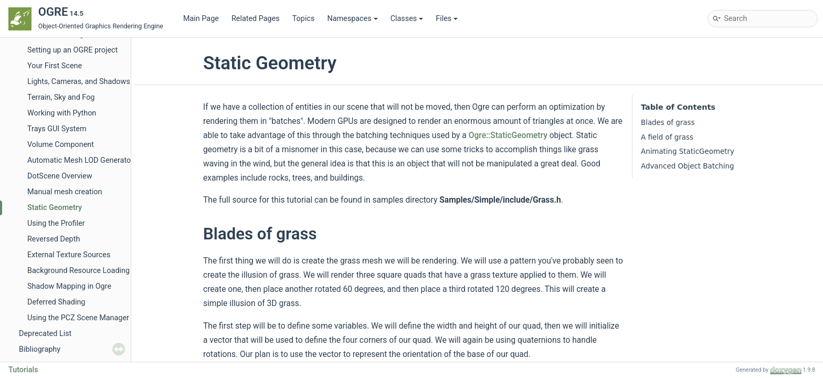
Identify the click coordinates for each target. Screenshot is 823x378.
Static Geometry (54, 207)
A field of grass (667, 137)
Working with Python (61, 113)
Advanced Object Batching (687, 166)
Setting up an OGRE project (72, 50)
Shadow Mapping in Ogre (69, 286)
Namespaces (352, 18)
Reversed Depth (53, 239)
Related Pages (255, 18)
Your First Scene (54, 65)
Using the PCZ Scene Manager (78, 317)
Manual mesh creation (64, 191)
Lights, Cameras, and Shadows (78, 81)
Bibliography (39, 349)
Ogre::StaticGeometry (508, 135)
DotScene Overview (59, 176)
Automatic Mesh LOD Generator (80, 160)
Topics (303, 18)
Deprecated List (45, 333)
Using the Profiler (56, 223)
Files (447, 18)
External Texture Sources (68, 254)
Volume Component (60, 144)
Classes (407, 18)
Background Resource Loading (78, 270)
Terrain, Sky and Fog (60, 97)
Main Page (201, 18)
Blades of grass (667, 123)
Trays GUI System (57, 128)
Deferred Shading (56, 302)
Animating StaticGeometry (687, 151)
